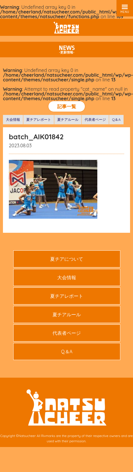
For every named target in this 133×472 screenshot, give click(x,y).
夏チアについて (66, 259)
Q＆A (116, 119)
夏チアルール (67, 119)
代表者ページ (95, 119)
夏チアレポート (38, 119)
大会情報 (13, 119)
